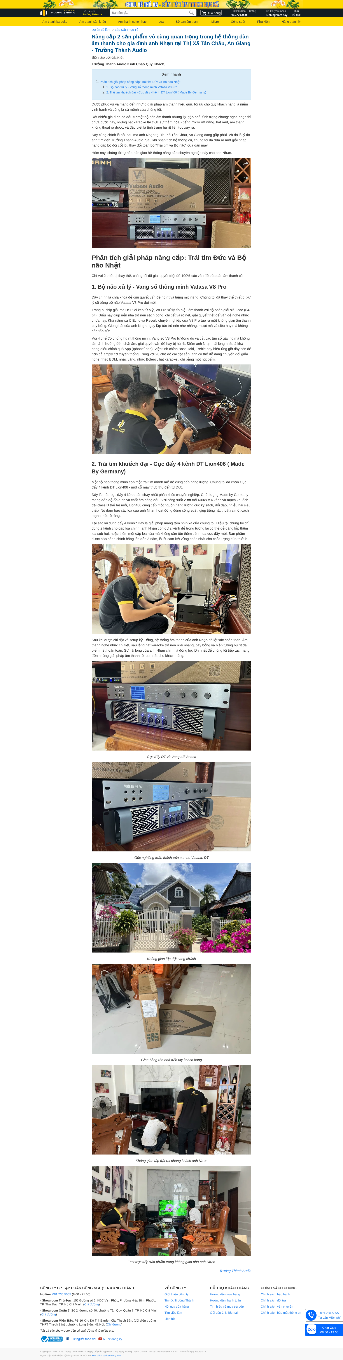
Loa (161, 21)
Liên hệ (169, 1318)
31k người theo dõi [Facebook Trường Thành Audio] (81, 1339)
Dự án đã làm (101, 29)
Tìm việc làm (173, 1312)
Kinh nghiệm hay (276, 12)
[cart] (211, 13)
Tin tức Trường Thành (179, 1300)
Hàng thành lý (291, 21)
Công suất (238, 21)
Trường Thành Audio (235, 1271)
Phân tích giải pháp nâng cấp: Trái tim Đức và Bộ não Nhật (140, 82)
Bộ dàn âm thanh (187, 21)
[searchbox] (153, 12)
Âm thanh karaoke (54, 21)
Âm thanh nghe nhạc (132, 21)
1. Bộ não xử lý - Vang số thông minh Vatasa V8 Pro (141, 87)
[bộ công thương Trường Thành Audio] (52, 1339)
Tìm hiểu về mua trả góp (227, 1306)
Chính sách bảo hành (275, 1294)
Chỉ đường (91, 1304)
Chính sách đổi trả (273, 1300)
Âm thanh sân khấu (92, 21)
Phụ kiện (263, 21)
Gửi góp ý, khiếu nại (224, 1312)
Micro (215, 21)
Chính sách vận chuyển (277, 1306)
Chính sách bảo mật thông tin (281, 1312)
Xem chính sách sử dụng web (106, 1356)
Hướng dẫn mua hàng (225, 1294)
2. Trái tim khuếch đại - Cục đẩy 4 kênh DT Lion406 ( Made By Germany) (156, 92)
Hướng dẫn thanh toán (225, 1300)
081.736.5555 (243, 12)
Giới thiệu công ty (176, 1294)
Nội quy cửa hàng (176, 1306)
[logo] (57, 12)
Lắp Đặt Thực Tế (126, 29)
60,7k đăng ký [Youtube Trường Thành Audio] (110, 1339)
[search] (191, 12)
